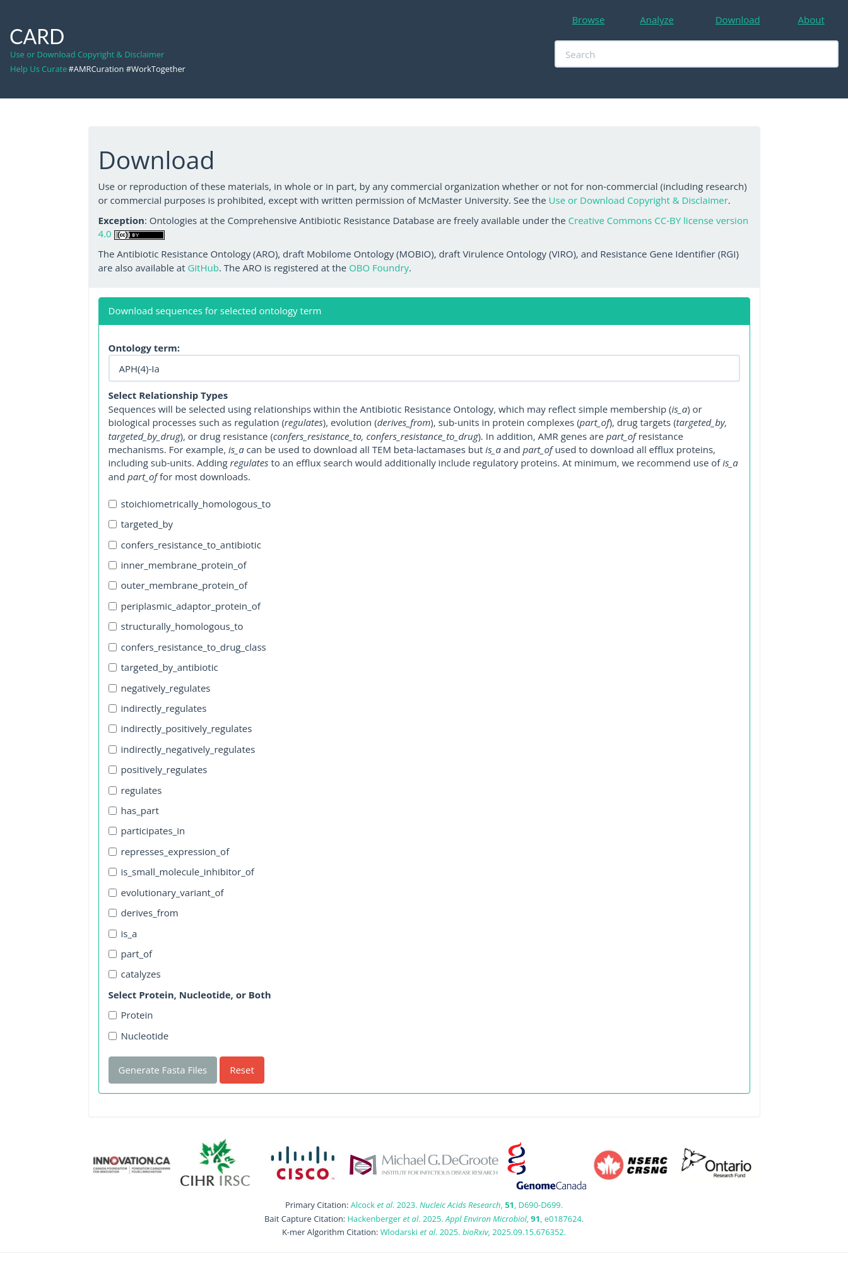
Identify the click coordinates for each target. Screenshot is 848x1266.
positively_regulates (158, 769)
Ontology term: (144, 347)
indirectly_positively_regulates (180, 728)
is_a (123, 933)
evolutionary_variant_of (166, 892)
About (811, 19)
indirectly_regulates (158, 708)
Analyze (657, 19)
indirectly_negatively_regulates (182, 749)
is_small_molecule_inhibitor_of (181, 871)
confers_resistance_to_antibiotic (185, 544)
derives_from (144, 912)
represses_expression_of (169, 851)
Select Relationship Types (168, 395)
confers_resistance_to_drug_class (187, 647)
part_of (131, 953)
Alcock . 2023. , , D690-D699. (457, 1204)
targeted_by (141, 524)
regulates (135, 790)
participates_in (147, 830)
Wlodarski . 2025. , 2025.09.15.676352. (473, 1232)
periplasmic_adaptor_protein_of (185, 606)
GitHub (202, 267)
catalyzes (135, 973)
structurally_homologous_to (176, 626)
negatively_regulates (160, 688)
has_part (134, 810)
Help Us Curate (38, 68)
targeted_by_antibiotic (163, 667)
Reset (242, 1069)
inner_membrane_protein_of (178, 565)
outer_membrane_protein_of (178, 585)
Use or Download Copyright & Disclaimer (87, 54)
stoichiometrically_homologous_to (190, 503)
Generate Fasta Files (163, 1069)
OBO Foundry (379, 267)
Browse (588, 19)
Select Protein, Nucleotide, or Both (190, 994)
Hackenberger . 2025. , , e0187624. (466, 1218)
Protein (131, 1015)
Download (738, 19)
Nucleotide (139, 1035)
